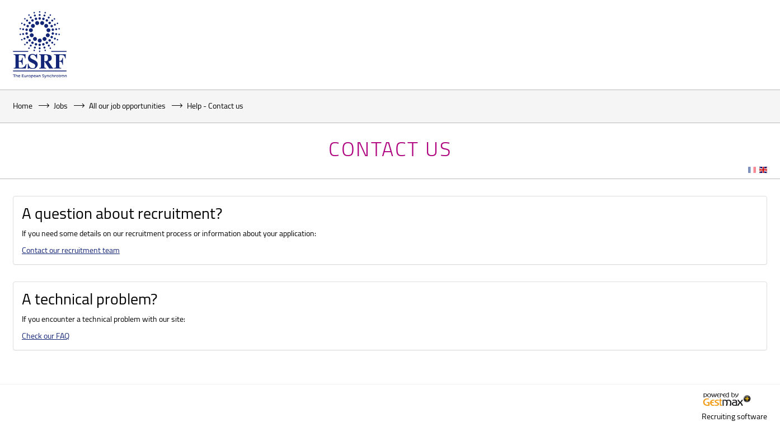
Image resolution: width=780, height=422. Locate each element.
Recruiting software (734, 416)
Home (22, 105)
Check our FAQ (45, 335)
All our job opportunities (127, 105)
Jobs (61, 105)
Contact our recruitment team (71, 250)
